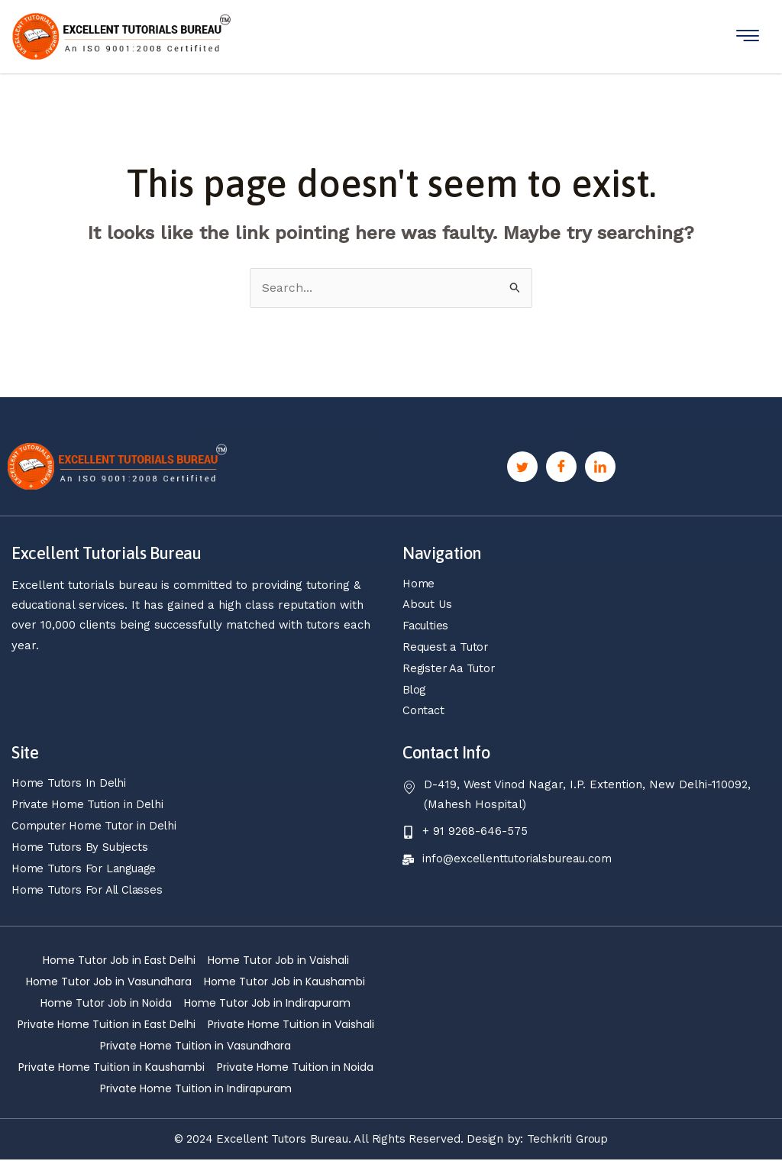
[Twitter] (522, 466)
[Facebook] (561, 466)
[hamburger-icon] (748, 36)
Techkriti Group (567, 1140)
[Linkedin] (600, 466)
